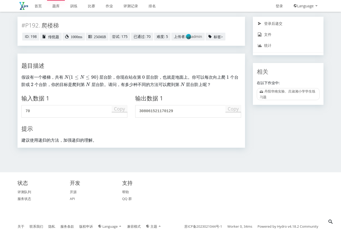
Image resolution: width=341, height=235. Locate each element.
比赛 (91, 5)
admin (196, 36)
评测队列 (24, 192)
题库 (56, 5)
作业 (109, 5)
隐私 (51, 226)
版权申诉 (86, 226)
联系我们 (36, 226)
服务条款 (67, 226)
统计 (264, 45)
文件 (264, 34)
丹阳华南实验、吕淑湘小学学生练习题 (287, 94)
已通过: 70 (142, 36)
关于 (21, 226)
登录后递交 (270, 23)
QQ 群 (127, 198)
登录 (279, 5)
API (72, 198)
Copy (119, 109)
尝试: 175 (119, 36)
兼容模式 (134, 226)
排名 (152, 5)
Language (305, 5)
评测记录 (130, 5)
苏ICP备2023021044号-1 (203, 226)
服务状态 (24, 198)
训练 (73, 5)
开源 (73, 192)
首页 (38, 5)
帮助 (125, 192)
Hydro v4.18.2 (288, 226)
